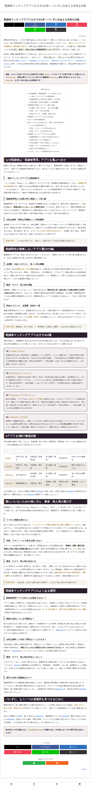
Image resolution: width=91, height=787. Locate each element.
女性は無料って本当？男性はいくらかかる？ (45, 140)
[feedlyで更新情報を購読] (43, 760)
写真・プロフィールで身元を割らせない (43, 125)
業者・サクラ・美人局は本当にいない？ (43, 143)
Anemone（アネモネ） (19, 415)
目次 (43, 84)
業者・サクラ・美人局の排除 (40, 106)
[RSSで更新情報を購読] (48, 760)
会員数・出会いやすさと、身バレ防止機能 (44, 103)
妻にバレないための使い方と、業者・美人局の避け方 (46, 118)
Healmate (9, 75)
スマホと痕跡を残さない (38, 122)
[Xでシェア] (10, 25)
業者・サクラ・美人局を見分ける (41, 127)
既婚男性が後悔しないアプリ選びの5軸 (41, 100)
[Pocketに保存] (52, 25)
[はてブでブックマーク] (38, 25)
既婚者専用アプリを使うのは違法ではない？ (45, 134)
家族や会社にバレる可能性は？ (40, 137)
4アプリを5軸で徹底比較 (36, 115)
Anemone (53, 72)
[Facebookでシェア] (24, 25)
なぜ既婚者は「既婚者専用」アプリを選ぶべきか (44, 88)
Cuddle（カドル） (20, 55)
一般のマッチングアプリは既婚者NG (42, 91)
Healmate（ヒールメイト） (39, 55)
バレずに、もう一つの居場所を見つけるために (44, 149)
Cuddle (46, 69)
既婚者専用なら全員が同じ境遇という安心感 (45, 94)
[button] (80, 25)
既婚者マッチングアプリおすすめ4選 (40, 112)
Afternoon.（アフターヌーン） (62, 55)
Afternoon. (11, 72)
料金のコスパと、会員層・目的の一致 (43, 109)
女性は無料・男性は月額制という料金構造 (44, 97)
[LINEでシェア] (66, 25)
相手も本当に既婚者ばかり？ (40, 146)
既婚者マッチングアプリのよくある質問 (41, 131)
